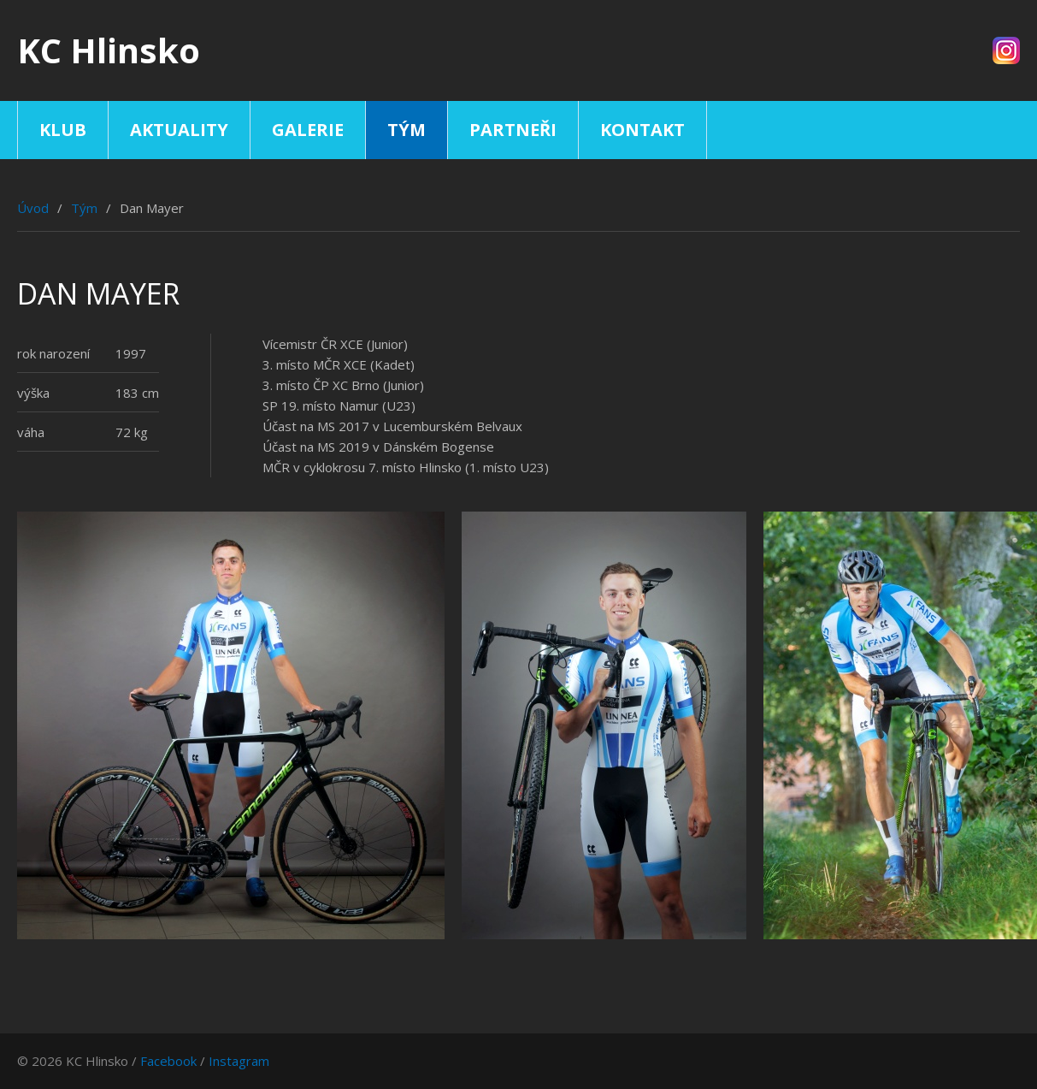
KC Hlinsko (108, 50)
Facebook (168, 1060)
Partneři (513, 129)
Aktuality (179, 129)
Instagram (239, 1060)
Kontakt (642, 129)
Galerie (308, 129)
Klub (62, 129)
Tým (406, 129)
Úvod (33, 207)
